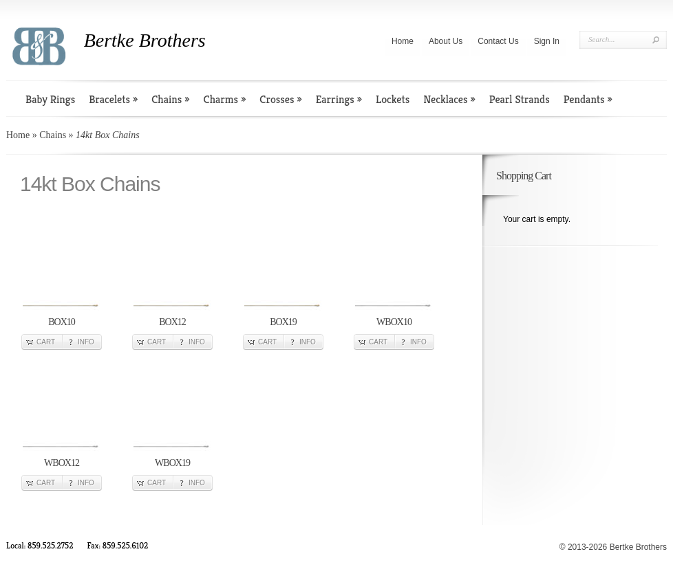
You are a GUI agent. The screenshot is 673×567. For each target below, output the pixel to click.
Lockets (392, 99)
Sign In (546, 41)
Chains (170, 99)
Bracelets (113, 99)
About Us (445, 41)
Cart (45, 342)
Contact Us (498, 41)
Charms (225, 99)
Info (86, 342)
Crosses (280, 99)
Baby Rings (50, 99)
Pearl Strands (519, 99)
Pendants (588, 99)
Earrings (339, 99)
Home (403, 41)
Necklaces (449, 99)
